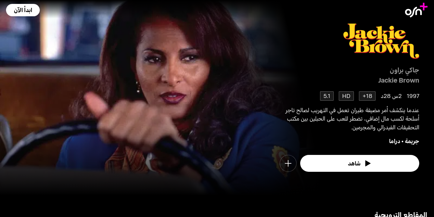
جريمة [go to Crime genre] (412, 141)
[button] (23, 10)
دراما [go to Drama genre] (394, 141)
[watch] (360, 163)
